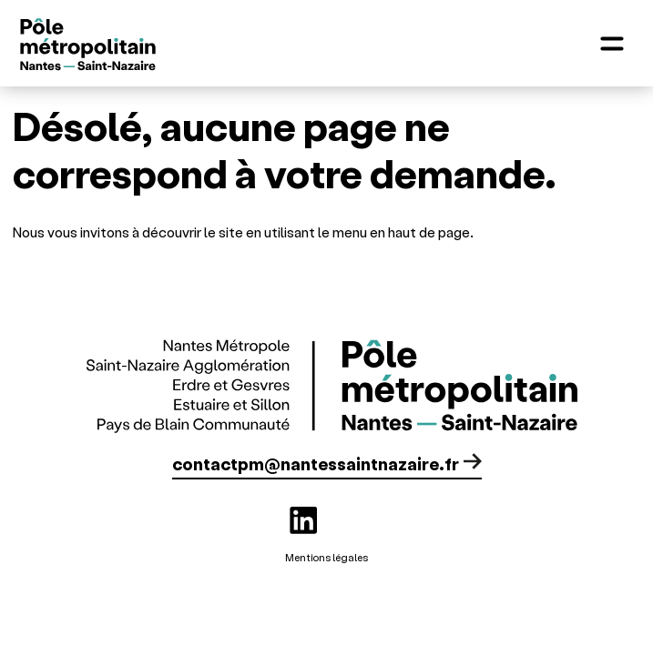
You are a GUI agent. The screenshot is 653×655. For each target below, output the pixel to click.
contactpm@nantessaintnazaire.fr (315, 463)
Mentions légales (326, 557)
